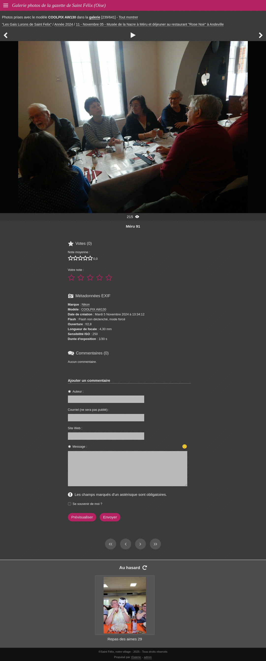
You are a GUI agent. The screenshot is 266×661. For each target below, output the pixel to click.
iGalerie (136, 657)
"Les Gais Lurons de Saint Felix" (27, 24)
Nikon (86, 304)
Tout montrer (128, 17)
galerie (94, 17)
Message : (80, 446)
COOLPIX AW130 (93, 309)
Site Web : (75, 428)
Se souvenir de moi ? (87, 504)
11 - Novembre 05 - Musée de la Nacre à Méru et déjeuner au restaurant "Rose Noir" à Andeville (150, 24)
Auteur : (78, 391)
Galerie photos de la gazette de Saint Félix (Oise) (59, 5)
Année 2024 (63, 24)
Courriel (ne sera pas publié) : (89, 409)
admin (148, 657)
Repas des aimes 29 (125, 639)
